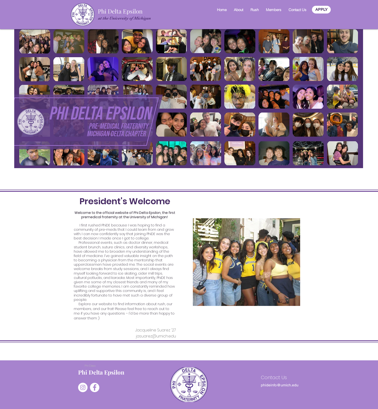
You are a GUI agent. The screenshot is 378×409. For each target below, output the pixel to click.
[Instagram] (83, 387)
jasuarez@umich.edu (156, 336)
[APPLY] (321, 9)
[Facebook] (94, 387)
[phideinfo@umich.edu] (279, 385)
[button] (238, 9)
